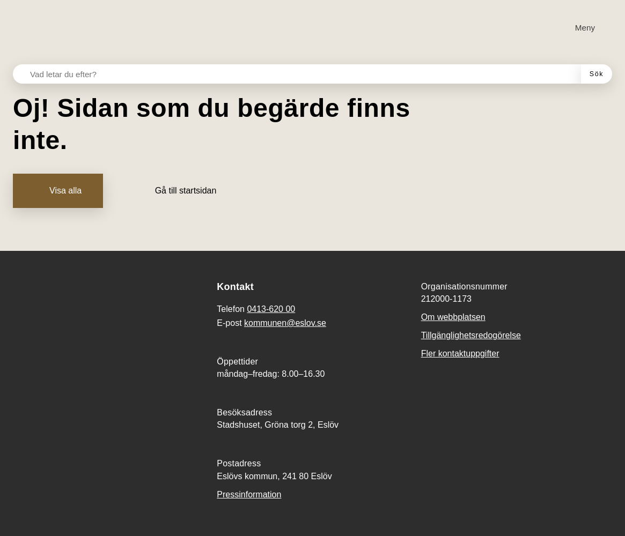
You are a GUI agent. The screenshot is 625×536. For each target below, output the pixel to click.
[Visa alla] (58, 191)
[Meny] (578, 28)
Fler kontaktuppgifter (460, 353)
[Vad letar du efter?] (303, 74)
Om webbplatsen (453, 317)
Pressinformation (249, 494)
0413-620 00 (271, 309)
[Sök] (596, 74)
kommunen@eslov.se (285, 322)
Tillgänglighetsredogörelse (471, 335)
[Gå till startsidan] (178, 191)
